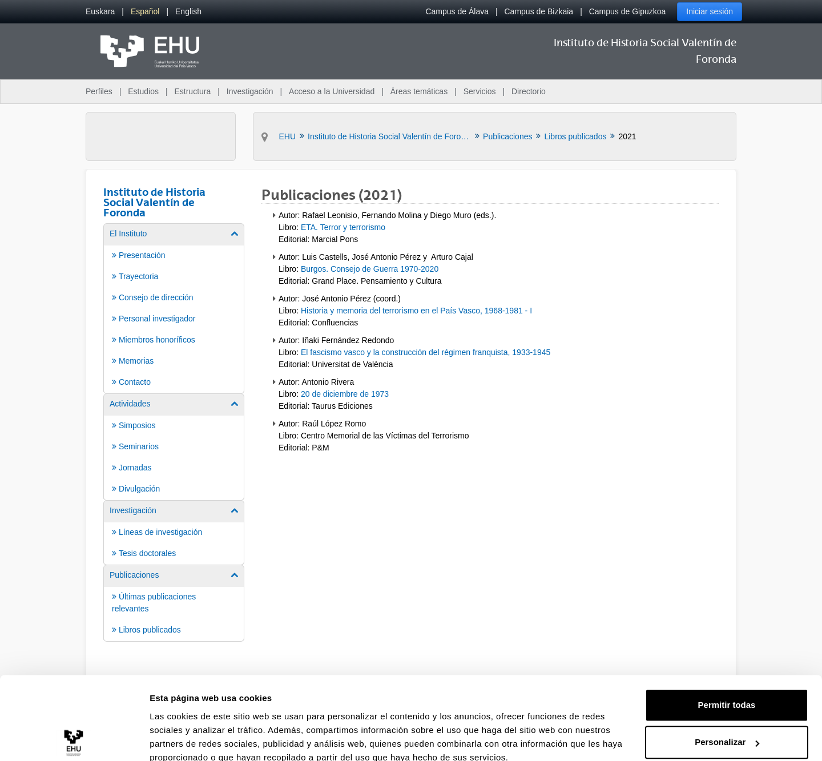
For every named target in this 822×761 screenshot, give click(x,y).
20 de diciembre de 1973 (345, 393)
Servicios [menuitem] (480, 91)
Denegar (727, 729)
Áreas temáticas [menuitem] (419, 91)
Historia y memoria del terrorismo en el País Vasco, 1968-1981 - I (416, 310)
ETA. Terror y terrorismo (343, 227)
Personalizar (727, 691)
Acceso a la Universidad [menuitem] (331, 91)
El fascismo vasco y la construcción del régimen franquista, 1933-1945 (425, 352)
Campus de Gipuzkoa (627, 11)
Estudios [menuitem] (143, 91)
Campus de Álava (457, 11)
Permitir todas (727, 654)
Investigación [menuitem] (250, 91)
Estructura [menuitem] (192, 91)
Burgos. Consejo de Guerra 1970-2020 (369, 268)
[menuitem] (100, 11)
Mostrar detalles (183, 738)
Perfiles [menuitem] (99, 91)
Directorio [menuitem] (528, 91)
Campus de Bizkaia (539, 11)
